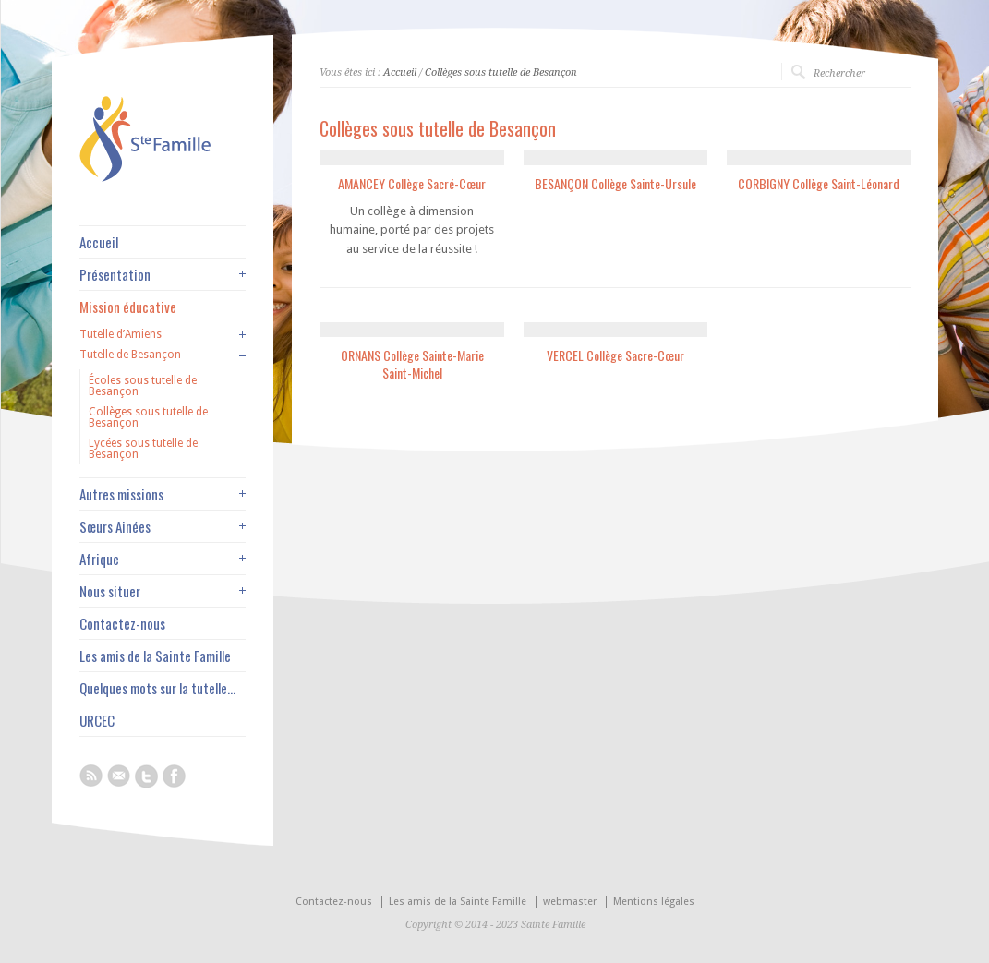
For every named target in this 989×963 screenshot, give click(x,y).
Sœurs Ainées (115, 527)
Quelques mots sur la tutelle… (157, 688)
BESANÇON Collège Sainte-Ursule (615, 183)
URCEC (97, 721)
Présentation (115, 275)
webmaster (570, 902)
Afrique (99, 559)
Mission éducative (127, 307)
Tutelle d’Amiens (120, 334)
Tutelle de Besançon (130, 354)
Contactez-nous (122, 624)
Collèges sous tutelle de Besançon (501, 72)
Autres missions (121, 494)
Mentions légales (653, 902)
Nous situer (109, 591)
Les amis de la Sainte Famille (155, 656)
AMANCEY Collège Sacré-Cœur (412, 183)
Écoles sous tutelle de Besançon (143, 386)
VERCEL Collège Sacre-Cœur (615, 355)
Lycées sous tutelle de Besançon (143, 449)
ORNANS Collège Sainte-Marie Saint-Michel (412, 364)
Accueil (399, 72)
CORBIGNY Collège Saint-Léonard (818, 183)
